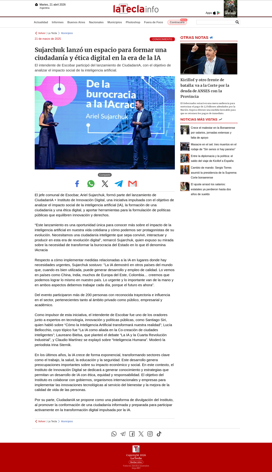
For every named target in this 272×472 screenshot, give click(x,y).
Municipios (114, 22)
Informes (58, 22)
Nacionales (96, 22)
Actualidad (41, 22)
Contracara (178, 22)
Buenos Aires (76, 22)
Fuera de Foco (153, 22)
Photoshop (133, 22)
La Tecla (52, 33)
